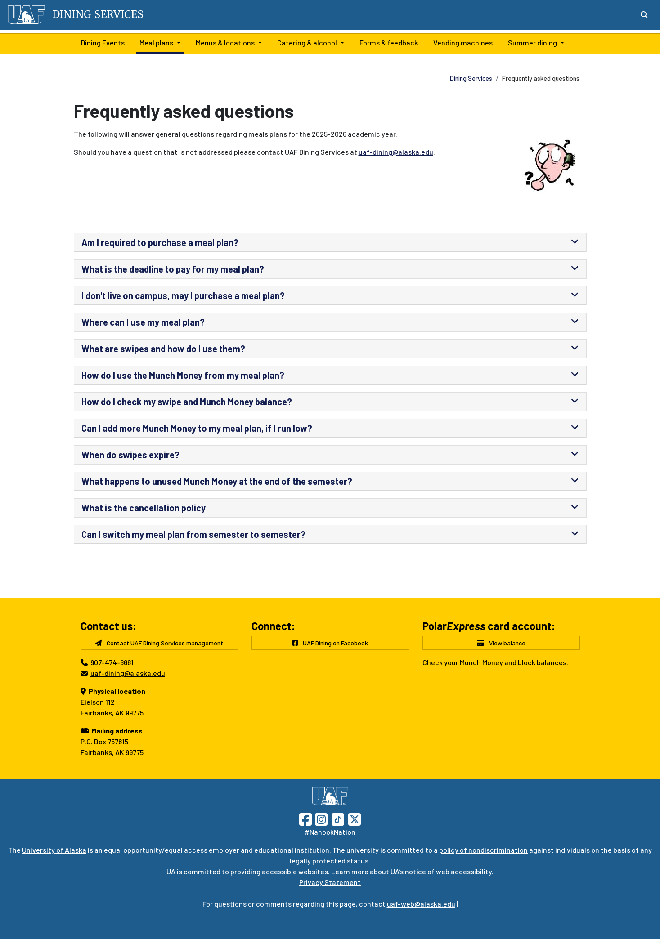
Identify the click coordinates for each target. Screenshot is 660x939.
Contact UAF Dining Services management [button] (159, 643)
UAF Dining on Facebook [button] (330, 643)
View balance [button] (501, 643)
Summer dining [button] (532, 42)
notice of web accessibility (448, 871)
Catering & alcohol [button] (307, 42)
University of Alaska (54, 849)
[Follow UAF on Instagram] (320, 818)
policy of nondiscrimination (483, 849)
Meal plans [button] (156, 42)
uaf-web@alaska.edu (421, 903)
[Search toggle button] (644, 15)
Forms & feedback (387, 42)
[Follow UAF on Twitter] (354, 818)
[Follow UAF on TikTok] (338, 818)
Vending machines (461, 42)
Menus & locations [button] (225, 42)
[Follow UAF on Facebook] (305, 818)
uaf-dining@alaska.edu (396, 152)
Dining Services (471, 78)
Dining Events (101, 42)
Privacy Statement (330, 882)
